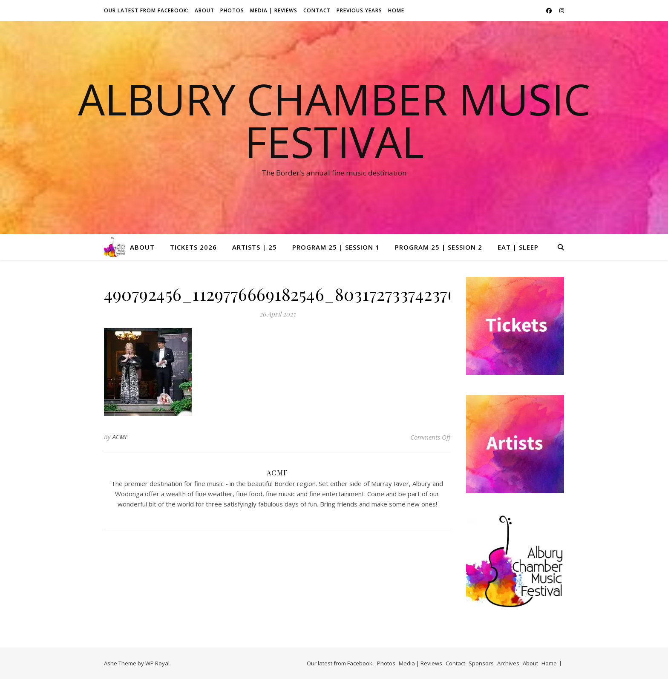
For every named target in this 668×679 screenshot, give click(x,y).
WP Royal (157, 663)
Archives (508, 663)
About (204, 10)
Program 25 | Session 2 (438, 247)
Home (396, 10)
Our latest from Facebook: (146, 10)
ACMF (120, 437)
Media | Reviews (273, 10)
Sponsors (481, 663)
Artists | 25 (254, 247)
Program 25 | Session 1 (336, 247)
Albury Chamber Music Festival (334, 120)
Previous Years (359, 10)
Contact (317, 10)
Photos (232, 10)
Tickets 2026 (193, 247)
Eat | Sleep (518, 247)
